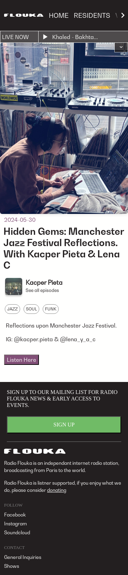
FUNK (50, 308)
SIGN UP (64, 424)
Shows (11, 566)
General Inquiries (22, 557)
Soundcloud (17, 532)
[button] (121, 47)
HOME (59, 15)
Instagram (15, 523)
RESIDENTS (92, 15)
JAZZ (12, 308)
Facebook (15, 515)
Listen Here (21, 359)
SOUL (31, 308)
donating (56, 490)
